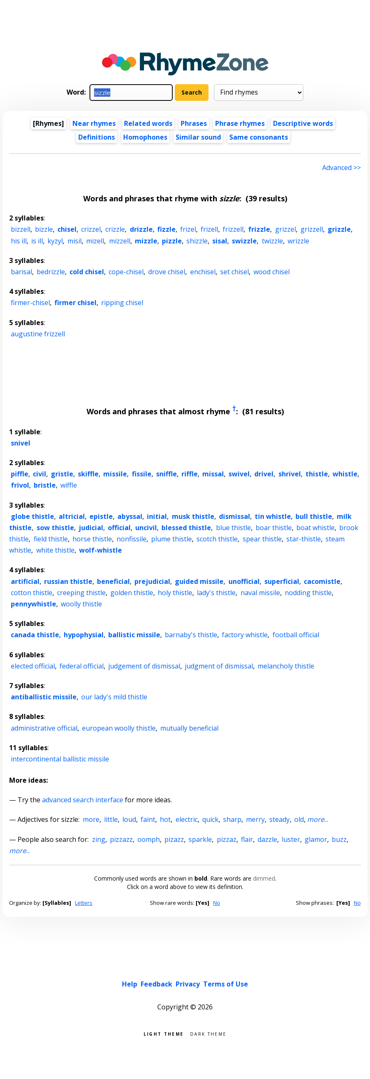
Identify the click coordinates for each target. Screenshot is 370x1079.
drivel (263, 473)
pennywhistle (33, 603)
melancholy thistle (286, 666)
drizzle (141, 229)
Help (129, 984)
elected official (33, 666)
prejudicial (152, 581)
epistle (101, 516)
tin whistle (273, 516)
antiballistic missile (44, 696)
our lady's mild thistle (114, 696)
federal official (82, 666)
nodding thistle (308, 592)
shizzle (197, 240)
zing (98, 839)
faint (148, 819)
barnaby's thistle (191, 634)
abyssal (129, 516)
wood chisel (271, 271)
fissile (141, 473)
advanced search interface (82, 799)
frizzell (233, 229)
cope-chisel (126, 271)
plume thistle (171, 538)
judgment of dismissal (219, 666)
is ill (37, 240)
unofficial (244, 581)
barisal (21, 271)
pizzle (172, 240)
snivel (20, 443)
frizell (209, 229)
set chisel (234, 271)
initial (157, 516)
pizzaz (226, 839)
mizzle (146, 240)
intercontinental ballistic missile (60, 759)
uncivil (146, 527)
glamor (316, 839)
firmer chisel (76, 302)
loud (129, 819)
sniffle (166, 473)
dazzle (267, 839)
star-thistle (303, 538)
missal (213, 473)
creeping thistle (81, 592)
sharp (232, 819)
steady (279, 819)
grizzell (311, 229)
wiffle (68, 485)
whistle (345, 473)
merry (255, 819)
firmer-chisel (30, 302)
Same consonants (258, 137)
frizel (188, 229)
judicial (91, 527)
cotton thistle (31, 592)
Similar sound (198, 137)
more (91, 819)
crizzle (115, 229)
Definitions (96, 137)
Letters (83, 902)
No (216, 902)
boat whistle (315, 527)
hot (165, 819)
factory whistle (245, 634)
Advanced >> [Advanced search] (341, 167)
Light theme (164, 1033)
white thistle (55, 550)
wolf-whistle (100, 550)
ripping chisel (122, 302)
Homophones (145, 137)
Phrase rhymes (240, 123)
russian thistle (68, 581)
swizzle (244, 240)
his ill (19, 240)
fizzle (166, 229)
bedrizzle (51, 271)
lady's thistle (216, 592)
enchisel (203, 271)
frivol (20, 485)
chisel (67, 229)
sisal (219, 240)
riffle (189, 473)
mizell (95, 240)
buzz (339, 839)
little (111, 819)
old (299, 819)
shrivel (289, 473)
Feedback (156, 984)
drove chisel (166, 271)
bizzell (20, 229)
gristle (62, 473)
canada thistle (35, 634)
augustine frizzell (38, 333)
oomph (148, 839)
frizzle (259, 229)
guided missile (199, 581)
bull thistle (314, 516)
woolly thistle (81, 603)
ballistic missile (134, 634)
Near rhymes (94, 123)
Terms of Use (225, 984)
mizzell (119, 240)
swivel (239, 473)
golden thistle (131, 592)
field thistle (51, 538)
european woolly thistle (119, 728)
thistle (316, 473)
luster (291, 839)
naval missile (260, 592)
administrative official (44, 728)
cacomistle (322, 581)
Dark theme (208, 1033)
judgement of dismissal (144, 666)
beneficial (113, 581)
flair (247, 839)
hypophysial (84, 634)
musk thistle (193, 516)
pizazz (174, 839)
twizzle (272, 240)
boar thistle (274, 527)
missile (115, 473)
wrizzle (298, 240)
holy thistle (175, 592)
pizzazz (121, 839)
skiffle (88, 473)
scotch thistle (217, 538)
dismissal (234, 516)
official (119, 527)
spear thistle (262, 538)
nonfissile (132, 538)
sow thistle (55, 527)
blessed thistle (186, 527)
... (317, 819)
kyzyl (55, 240)
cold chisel (87, 271)
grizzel (285, 229)
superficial (281, 581)
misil (74, 240)
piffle (19, 473)
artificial (25, 581)
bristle (45, 485)
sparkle (200, 839)
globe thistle (32, 516)
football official (296, 634)
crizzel (91, 229)
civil (39, 473)
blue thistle (233, 527)
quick (210, 819)
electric (187, 819)
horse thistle (92, 538)
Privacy (188, 984)
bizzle (44, 229)
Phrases (194, 123)
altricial (72, 516)
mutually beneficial (189, 728)
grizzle (339, 229)
